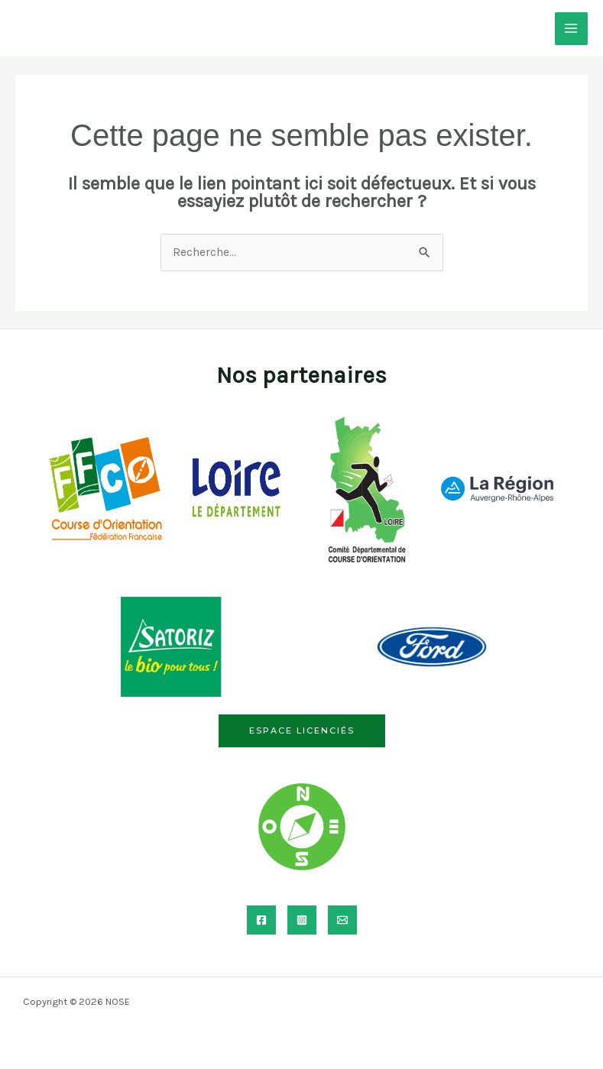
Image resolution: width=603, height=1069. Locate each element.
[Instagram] (301, 920)
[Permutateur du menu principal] (571, 28)
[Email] (342, 920)
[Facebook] (261, 920)
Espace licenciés (302, 730)
